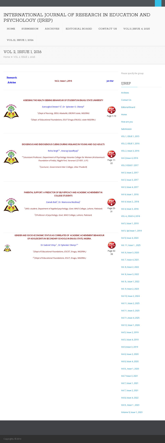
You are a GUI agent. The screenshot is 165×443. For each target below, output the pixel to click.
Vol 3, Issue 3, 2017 (129, 179)
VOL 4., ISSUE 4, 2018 (130, 216)
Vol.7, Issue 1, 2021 (129, 383)
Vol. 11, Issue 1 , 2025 (131, 245)
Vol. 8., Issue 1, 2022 (130, 281)
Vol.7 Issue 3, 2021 (129, 376)
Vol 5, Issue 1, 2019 (129, 223)
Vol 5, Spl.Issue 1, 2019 (131, 230)
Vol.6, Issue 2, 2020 (129, 354)
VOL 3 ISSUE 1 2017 (129, 165)
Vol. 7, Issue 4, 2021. (130, 259)
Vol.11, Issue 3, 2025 (130, 310)
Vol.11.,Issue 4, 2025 (130, 317)
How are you (127, 121)
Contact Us (126, 100)
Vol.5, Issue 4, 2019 (129, 339)
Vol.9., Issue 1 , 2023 (130, 405)
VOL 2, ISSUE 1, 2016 (130, 143)
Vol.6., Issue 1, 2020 (130, 368)
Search (158, 3)
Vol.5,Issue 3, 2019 (129, 347)
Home (7, 57)
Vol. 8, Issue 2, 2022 (130, 267)
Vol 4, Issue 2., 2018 (130, 201)
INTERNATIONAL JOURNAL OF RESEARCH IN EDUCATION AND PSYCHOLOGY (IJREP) (77, 17)
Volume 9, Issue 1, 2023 (131, 412)
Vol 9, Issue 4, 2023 (129, 238)
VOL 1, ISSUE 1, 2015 (130, 136)
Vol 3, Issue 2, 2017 (129, 172)
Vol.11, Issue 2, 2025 (130, 303)
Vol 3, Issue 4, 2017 (129, 187)
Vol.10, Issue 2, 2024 (130, 296)
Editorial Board (128, 107)
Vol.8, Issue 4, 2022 (129, 397)
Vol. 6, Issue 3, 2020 (130, 252)
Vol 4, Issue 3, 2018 (129, 209)
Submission (126, 129)
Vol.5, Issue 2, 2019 (129, 332)
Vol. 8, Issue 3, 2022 (130, 274)
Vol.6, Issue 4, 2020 (129, 361)
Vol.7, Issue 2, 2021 (129, 390)
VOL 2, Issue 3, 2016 (130, 150)
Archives (125, 92)
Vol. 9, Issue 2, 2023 (130, 288)
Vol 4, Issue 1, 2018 (129, 194)
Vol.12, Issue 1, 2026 (130, 325)
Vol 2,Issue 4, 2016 (129, 158)
